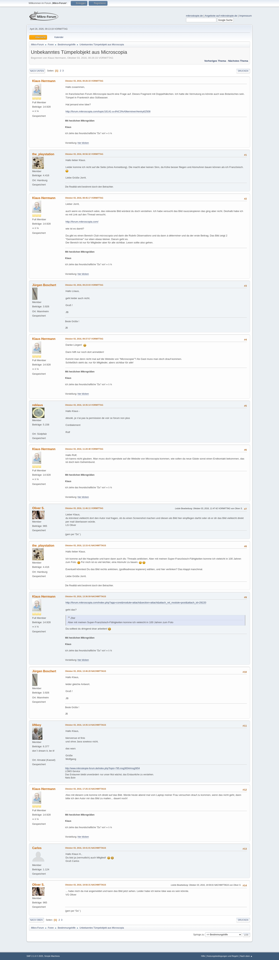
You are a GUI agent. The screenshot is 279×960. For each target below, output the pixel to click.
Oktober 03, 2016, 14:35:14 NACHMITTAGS (85, 725)
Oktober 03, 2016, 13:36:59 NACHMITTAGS (85, 596)
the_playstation (43, 154)
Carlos (37, 848)
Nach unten (37, 71)
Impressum (245, 15)
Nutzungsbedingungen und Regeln (222, 956)
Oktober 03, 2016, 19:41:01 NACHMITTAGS (85, 848)
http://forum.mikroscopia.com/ (82, 221)
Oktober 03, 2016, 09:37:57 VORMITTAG (84, 339)
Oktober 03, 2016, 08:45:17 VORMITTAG (84, 198)
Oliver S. (38, 508)
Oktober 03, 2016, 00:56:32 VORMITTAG (84, 154)
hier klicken (83, 143)
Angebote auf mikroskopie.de (221, 15)
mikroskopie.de (194, 15)
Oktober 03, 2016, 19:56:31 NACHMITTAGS (85, 885)
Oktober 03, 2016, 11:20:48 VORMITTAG (84, 449)
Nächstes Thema (238, 60)
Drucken (243, 71)
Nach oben (36, 920)
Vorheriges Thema (215, 60)
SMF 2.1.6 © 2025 (35, 956)
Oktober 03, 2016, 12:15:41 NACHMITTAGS (85, 545)
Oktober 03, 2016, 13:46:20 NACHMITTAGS (85, 671)
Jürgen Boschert (44, 285)
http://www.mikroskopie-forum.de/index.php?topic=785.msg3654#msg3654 (102, 768)
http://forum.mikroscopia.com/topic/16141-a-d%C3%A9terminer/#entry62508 (108, 111)
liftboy (36, 725)
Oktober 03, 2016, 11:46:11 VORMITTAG (84, 508)
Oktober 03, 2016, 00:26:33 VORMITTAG (84, 81)
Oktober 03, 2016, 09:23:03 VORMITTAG (84, 285)
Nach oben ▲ (246, 956)
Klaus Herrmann (43, 81)
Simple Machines (52, 956)
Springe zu (198, 934)
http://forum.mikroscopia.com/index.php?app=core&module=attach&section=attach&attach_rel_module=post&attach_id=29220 (136, 602)
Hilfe (203, 956)
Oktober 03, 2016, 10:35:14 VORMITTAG (84, 405)
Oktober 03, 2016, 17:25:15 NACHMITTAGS (85, 789)
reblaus (37, 405)
